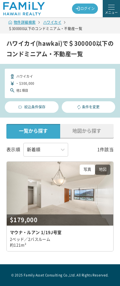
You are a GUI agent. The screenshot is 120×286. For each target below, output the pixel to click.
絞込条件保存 (31, 107)
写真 (87, 169)
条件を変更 (88, 107)
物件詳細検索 (22, 22)
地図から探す (86, 130)
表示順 (13, 149)
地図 (103, 169)
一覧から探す (33, 130)
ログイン (85, 8)
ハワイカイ (52, 22)
